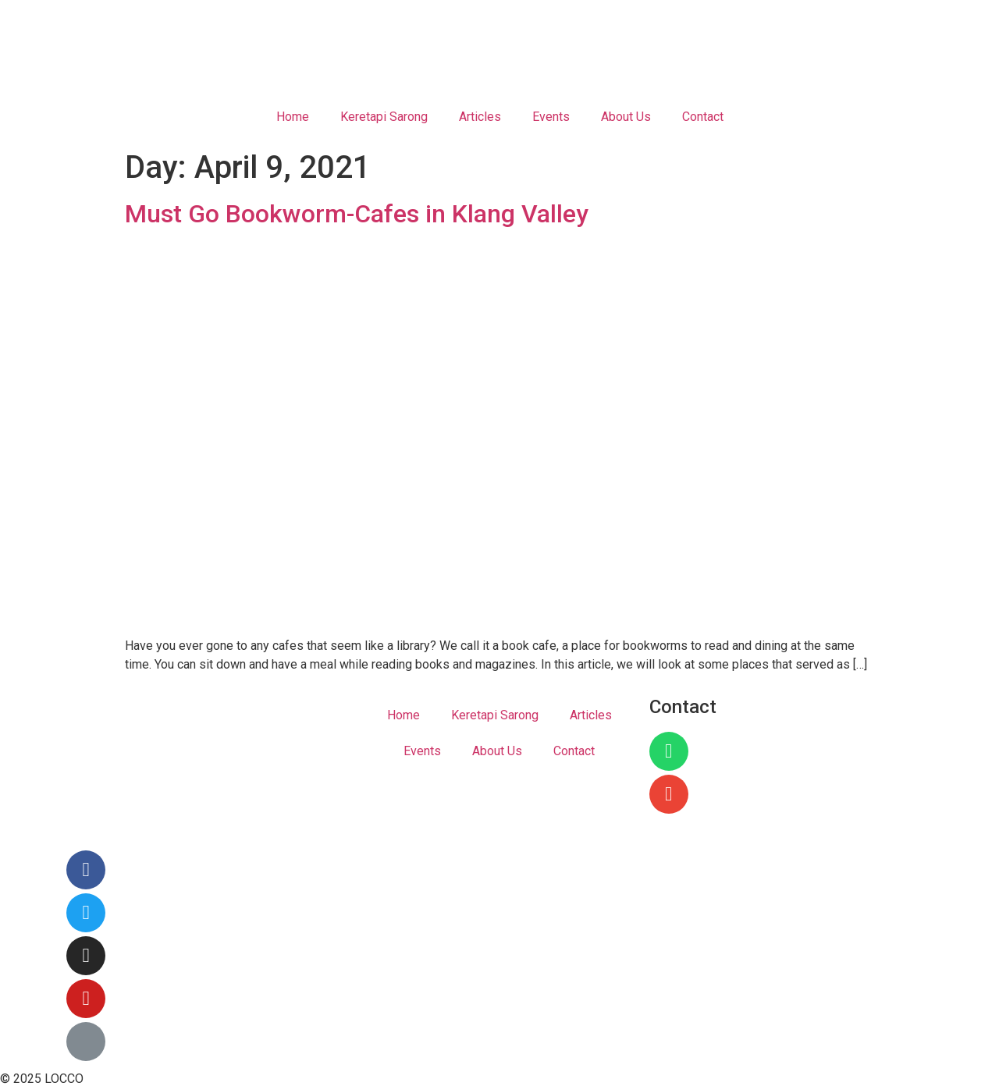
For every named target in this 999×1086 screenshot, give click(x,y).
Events (551, 116)
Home (292, 116)
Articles (480, 116)
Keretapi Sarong (384, 116)
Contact (702, 116)
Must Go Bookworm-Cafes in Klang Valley (356, 214)
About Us (626, 116)
